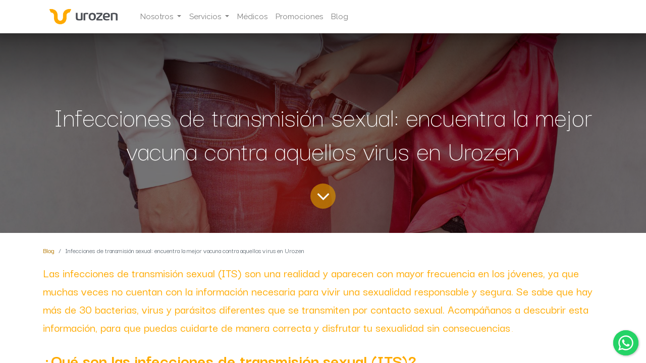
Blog (49, 250)
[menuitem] (252, 17)
